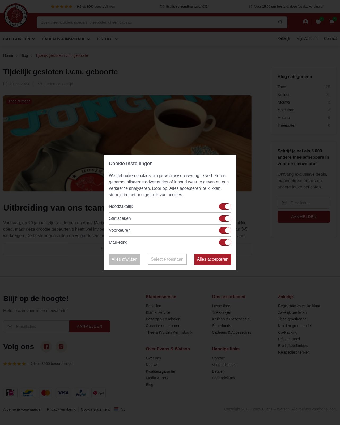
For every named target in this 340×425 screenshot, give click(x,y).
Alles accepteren (212, 259)
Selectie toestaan (167, 259)
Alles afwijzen (124, 259)
